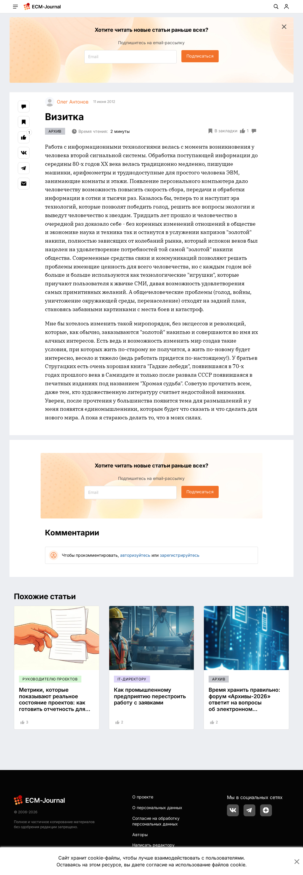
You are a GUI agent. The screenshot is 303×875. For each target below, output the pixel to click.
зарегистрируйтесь (179, 555)
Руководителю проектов (50, 679)
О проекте (142, 796)
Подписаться (199, 55)
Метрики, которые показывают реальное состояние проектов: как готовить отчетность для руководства (52, 702)
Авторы (140, 834)
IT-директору (131, 679)
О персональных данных (157, 807)
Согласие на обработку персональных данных (156, 821)
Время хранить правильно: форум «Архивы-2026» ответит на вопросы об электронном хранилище (244, 702)
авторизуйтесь (135, 555)
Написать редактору (153, 844)
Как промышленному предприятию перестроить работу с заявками (150, 696)
